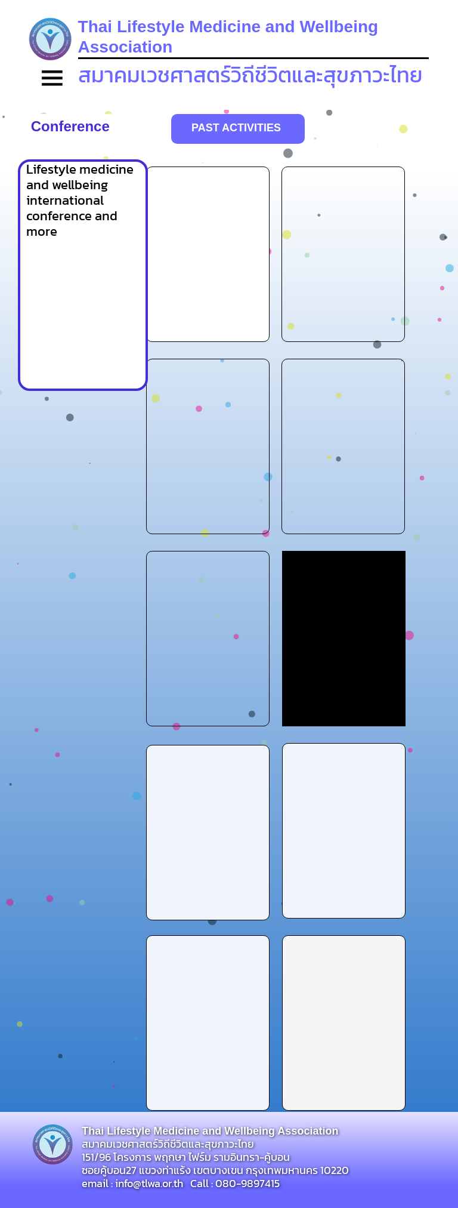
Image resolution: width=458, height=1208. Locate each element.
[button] (52, 80)
